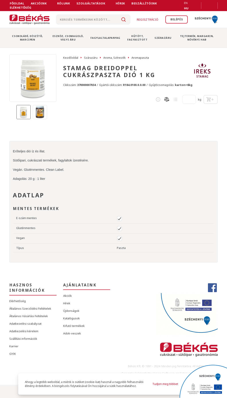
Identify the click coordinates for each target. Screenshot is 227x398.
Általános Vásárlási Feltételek (28, 316)
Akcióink (39, 3)
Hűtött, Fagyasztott (137, 37)
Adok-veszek (72, 333)
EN (180, 6)
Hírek (120, 3)
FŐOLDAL (17, 3)
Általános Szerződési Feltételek (30, 309)
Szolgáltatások (90, 3)
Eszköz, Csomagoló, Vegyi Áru (68, 37)
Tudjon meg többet (165, 384)
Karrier (13, 346)
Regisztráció (145, 19)
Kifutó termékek (74, 326)
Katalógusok (71, 318)
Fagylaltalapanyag (105, 37)
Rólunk (63, 3)
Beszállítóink (144, 3)
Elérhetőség (20, 8)
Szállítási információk (23, 339)
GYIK (12, 354)
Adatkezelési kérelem (23, 331)
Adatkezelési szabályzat (25, 324)
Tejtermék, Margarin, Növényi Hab (197, 37)
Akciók (67, 296)
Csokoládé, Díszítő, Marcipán (27, 37)
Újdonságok (71, 311)
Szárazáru (163, 37)
